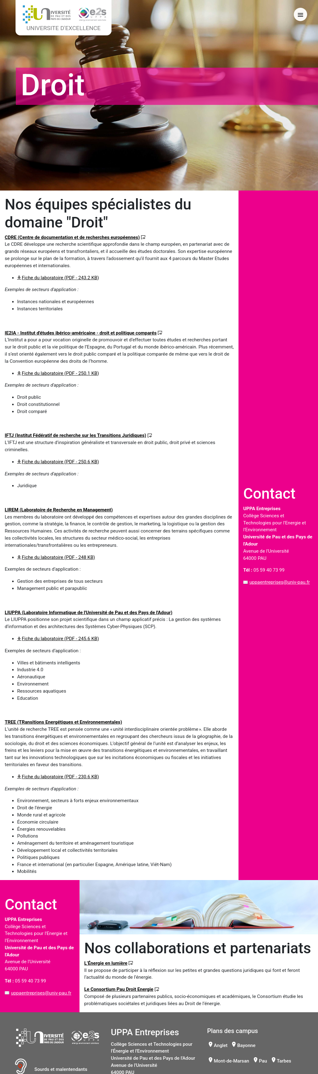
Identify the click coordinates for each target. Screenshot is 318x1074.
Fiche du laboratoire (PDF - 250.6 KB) (60, 462)
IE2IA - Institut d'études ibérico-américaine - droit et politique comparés (81, 333)
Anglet (221, 1045)
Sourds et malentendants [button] (51, 1069)
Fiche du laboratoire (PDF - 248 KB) (58, 557)
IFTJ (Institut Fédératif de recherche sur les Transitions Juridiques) (75, 435)
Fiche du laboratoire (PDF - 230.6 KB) (60, 777)
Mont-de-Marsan (231, 1061)
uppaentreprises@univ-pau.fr (279, 582)
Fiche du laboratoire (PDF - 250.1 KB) (60, 373)
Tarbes (284, 1061)
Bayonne (246, 1045)
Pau (263, 1061)
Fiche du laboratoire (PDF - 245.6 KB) (60, 638)
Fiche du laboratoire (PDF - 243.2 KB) (60, 278)
